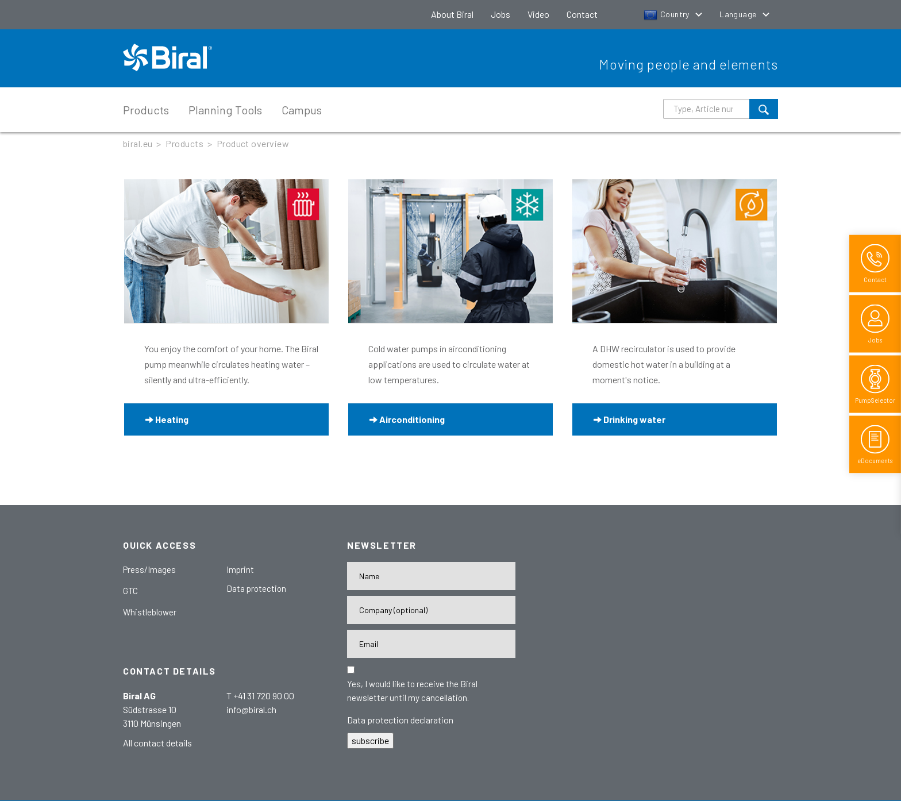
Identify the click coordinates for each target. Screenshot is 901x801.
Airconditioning (407, 419)
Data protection (256, 588)
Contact (582, 14)
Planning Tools (225, 110)
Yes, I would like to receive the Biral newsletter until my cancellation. (412, 691)
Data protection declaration (400, 719)
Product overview (253, 143)
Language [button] (738, 14)
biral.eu (138, 143)
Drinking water (629, 419)
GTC (130, 591)
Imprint (240, 569)
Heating (166, 419)
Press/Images (149, 569)
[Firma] (431, 610)
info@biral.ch (251, 709)
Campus (302, 110)
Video (538, 14)
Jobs (500, 14)
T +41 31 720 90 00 (260, 695)
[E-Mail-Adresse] (431, 644)
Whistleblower (149, 612)
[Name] (431, 576)
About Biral (452, 14)
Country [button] (667, 14)
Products (146, 110)
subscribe (370, 740)
